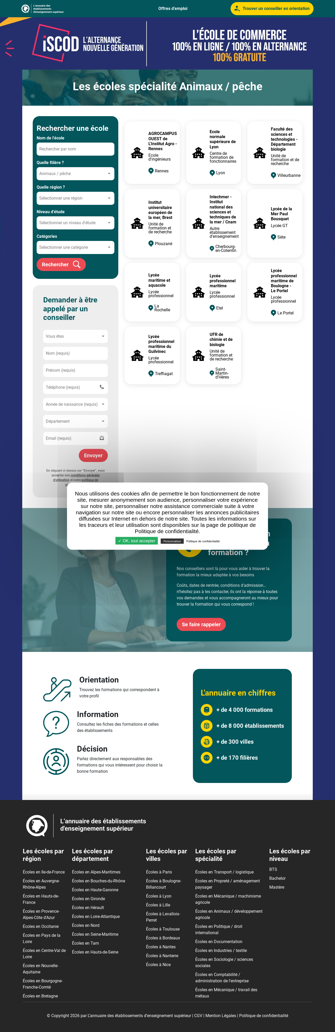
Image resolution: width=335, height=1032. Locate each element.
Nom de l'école (50, 138)
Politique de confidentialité (263, 1015)
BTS (273, 869)
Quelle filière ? (50, 162)
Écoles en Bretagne (40, 996)
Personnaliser (172, 541)
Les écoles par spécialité (215, 855)
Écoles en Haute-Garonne (95, 889)
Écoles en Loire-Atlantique (96, 916)
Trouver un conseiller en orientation (272, 9)
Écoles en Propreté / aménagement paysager (227, 884)
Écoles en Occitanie (41, 926)
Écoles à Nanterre (162, 955)
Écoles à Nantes (161, 946)
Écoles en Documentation (218, 941)
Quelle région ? (51, 187)
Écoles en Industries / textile (221, 950)
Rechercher (61, 264)
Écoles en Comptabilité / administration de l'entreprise (222, 977)
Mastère (276, 887)
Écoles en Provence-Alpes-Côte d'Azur (41, 914)
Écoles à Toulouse (163, 929)
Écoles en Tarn (85, 943)
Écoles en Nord (85, 925)
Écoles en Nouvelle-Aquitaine (40, 968)
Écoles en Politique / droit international (218, 929)
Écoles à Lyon (158, 896)
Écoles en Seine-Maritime (95, 934)
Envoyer (93, 455)
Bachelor (277, 878)
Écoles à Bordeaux (163, 937)
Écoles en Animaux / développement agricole (229, 914)
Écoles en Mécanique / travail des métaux (226, 993)
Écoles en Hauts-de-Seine (95, 952)
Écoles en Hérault (88, 907)
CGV (198, 1015)
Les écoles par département (92, 855)
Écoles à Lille (158, 905)
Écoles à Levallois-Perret (163, 917)
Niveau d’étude (51, 211)
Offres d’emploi (172, 8)
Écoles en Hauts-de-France (41, 899)
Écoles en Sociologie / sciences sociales (224, 962)
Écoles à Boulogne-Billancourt (163, 884)
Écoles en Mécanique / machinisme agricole (228, 899)
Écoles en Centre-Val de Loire (44, 953)
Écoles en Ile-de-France (44, 872)
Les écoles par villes (166, 855)
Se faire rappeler (201, 624)
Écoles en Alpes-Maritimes (96, 872)
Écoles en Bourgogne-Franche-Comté (43, 984)
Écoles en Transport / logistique (224, 872)
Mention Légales (220, 1015)
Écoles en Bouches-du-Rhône (98, 880)
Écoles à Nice (158, 964)
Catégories (47, 236)
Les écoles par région (43, 855)
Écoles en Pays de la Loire (41, 938)
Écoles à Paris (159, 872)
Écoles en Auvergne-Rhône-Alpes (41, 884)
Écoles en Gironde (88, 898)
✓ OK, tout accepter (136, 540)
